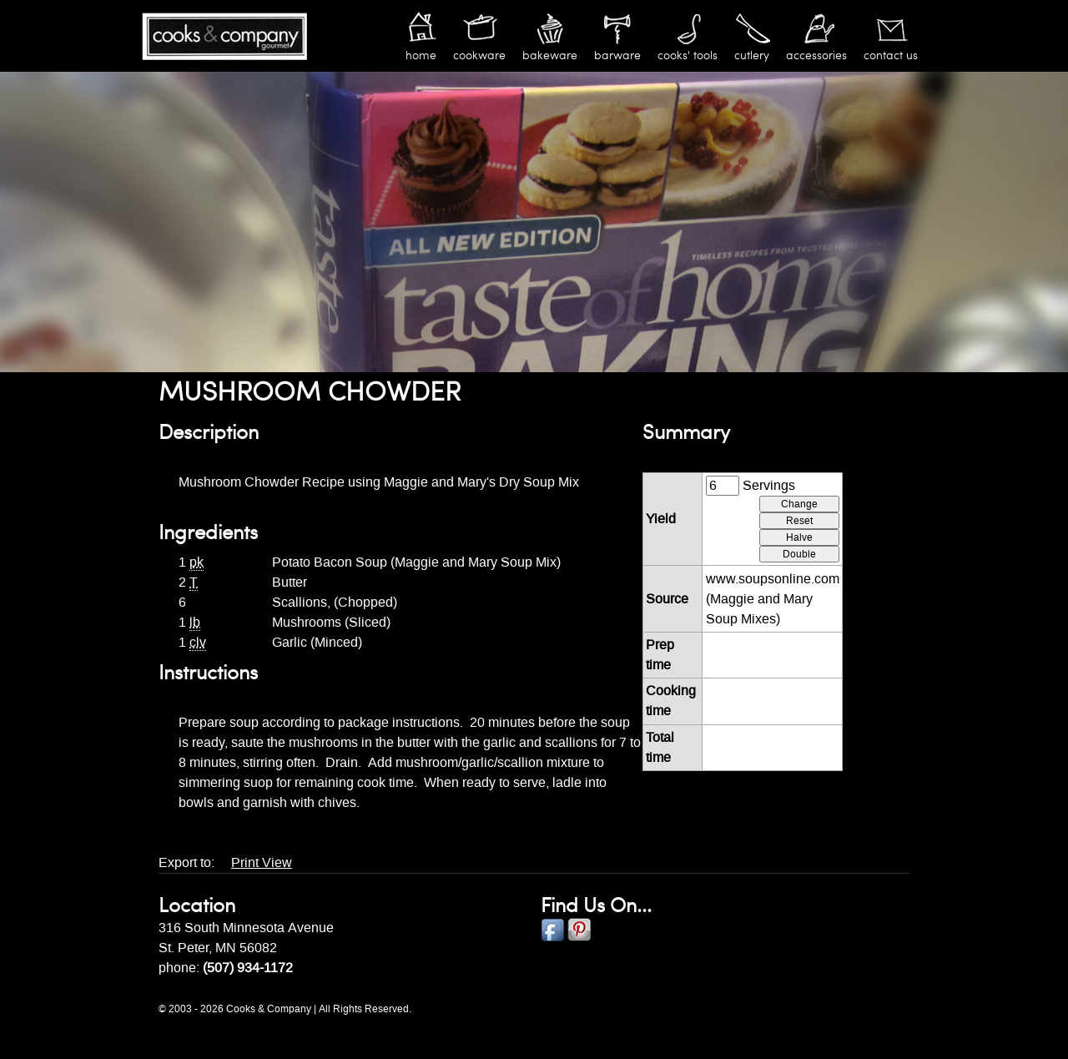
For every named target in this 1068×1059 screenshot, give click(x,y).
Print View (261, 862)
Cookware (479, 55)
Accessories (816, 55)
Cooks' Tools (687, 55)
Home (421, 55)
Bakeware (549, 55)
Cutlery (751, 55)
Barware (617, 55)
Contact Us (891, 55)
